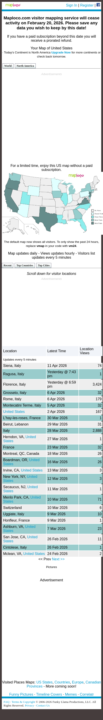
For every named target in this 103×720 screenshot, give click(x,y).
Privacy (29, 705)
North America (25, 65)
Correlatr (87, 694)
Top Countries (24, 265)
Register (87, 5)
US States (44, 682)
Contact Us (43, 705)
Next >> (58, 559)
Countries (62, 682)
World (8, 65)
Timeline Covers (49, 694)
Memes (71, 694)
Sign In (71, 5)
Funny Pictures (21, 694)
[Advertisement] (51, 118)
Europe (78, 682)
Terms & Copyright (23, 702)
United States (14, 412)
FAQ (6, 702)
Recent (7, 265)
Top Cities (44, 265)
